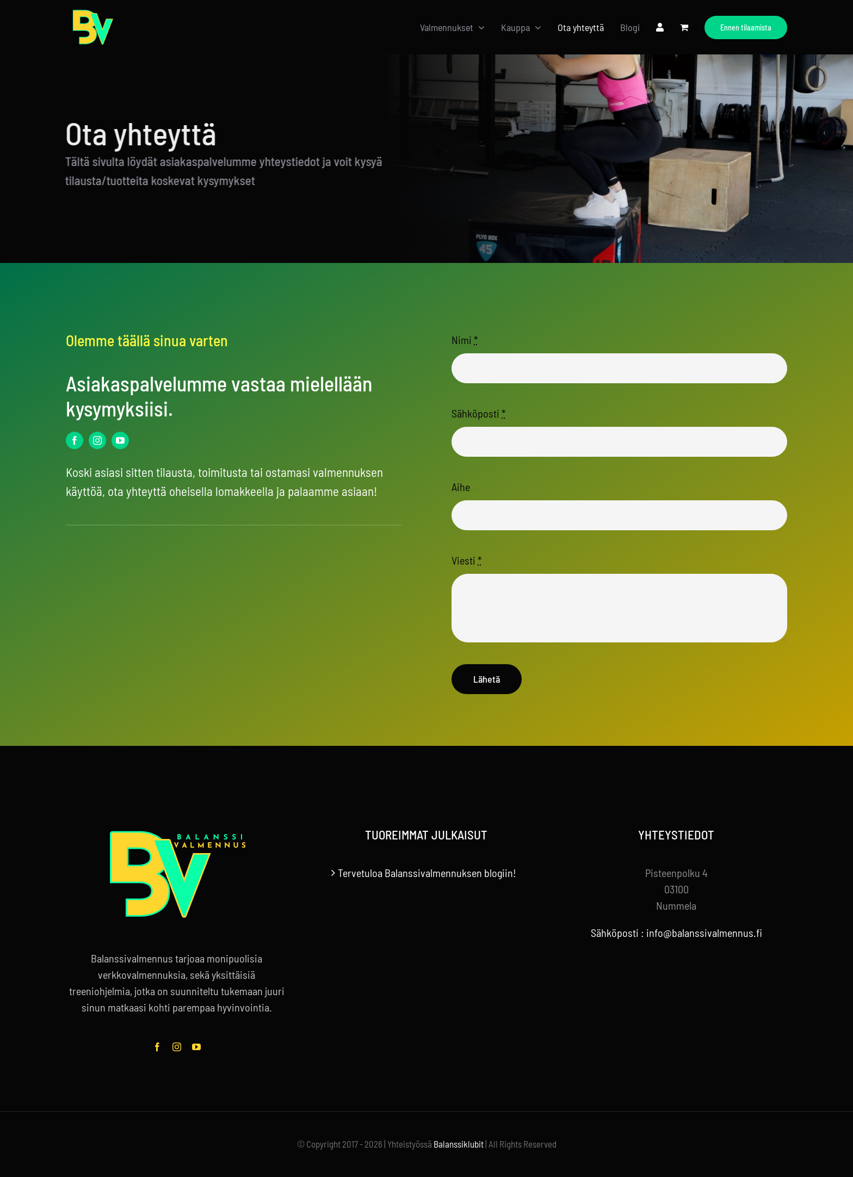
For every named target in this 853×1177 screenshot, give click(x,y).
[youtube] (120, 440)
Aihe (461, 486)
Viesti (467, 560)
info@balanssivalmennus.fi (704, 932)
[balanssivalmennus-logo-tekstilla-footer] (176, 832)
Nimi (465, 339)
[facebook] (74, 440)
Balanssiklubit (459, 1143)
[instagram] (97, 440)
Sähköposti (479, 413)
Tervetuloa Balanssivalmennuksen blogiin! (427, 872)
